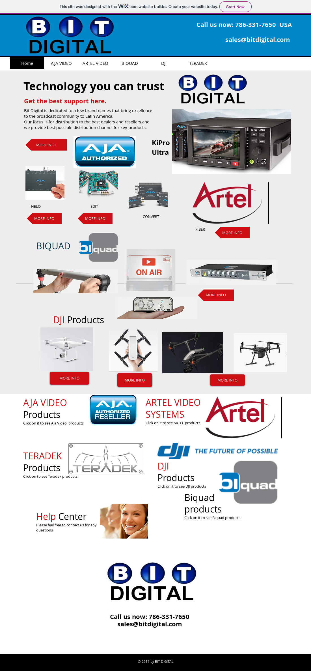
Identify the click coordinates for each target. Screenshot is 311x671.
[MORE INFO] (46, 145)
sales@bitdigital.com (257, 39)
